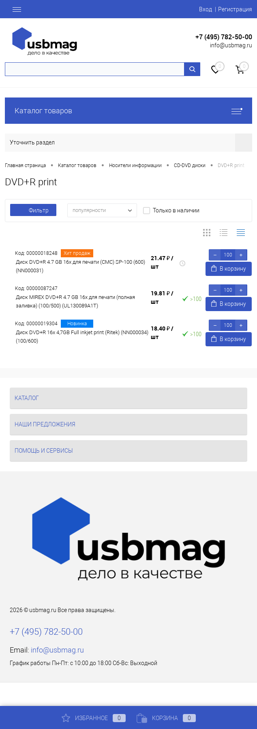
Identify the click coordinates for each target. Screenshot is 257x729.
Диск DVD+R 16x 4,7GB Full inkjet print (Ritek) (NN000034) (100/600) (82, 336)
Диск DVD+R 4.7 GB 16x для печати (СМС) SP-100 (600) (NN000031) (80, 266)
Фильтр (33, 210)
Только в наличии (176, 210)
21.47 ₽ (162, 262)
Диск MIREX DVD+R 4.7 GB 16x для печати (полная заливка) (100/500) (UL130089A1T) (75, 301)
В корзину (228, 268)
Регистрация (235, 9)
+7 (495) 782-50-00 (223, 37)
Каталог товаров (128, 110)
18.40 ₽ (162, 332)
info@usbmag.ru (231, 45)
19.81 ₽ (162, 297)
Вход (205, 9)
